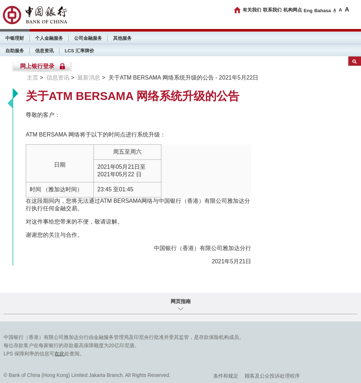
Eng (308, 10)
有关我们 (252, 10)
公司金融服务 (88, 38)
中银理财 (14, 38)
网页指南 (181, 301)
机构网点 (292, 10)
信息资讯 (44, 50)
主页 (32, 78)
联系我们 (272, 10)
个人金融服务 (49, 38)
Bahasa (322, 10)
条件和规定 (225, 376)
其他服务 (122, 38)
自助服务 (14, 50)
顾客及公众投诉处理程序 (272, 376)
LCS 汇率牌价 (79, 50)
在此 (59, 353)
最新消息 (88, 78)
